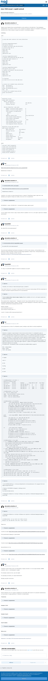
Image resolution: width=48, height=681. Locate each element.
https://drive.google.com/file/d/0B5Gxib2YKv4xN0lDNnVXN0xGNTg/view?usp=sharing (27, 554)
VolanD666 (8, 224)
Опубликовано (11, 24)
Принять (24, 678)
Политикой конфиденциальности (24, 675)
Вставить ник (4, 158)
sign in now (29, 650)
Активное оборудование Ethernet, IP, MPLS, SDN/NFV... (20, 13)
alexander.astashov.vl (9, 12)
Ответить (24, 18)
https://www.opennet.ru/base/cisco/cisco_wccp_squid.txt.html (14, 167)
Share (11, 663)
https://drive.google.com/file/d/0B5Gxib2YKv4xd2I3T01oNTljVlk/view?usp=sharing (25, 543)
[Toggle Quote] (3, 185)
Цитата (12, 158)
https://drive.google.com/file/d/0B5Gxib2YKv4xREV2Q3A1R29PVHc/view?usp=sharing (27, 531)
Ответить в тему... (7, 655)
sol (5, 163)
